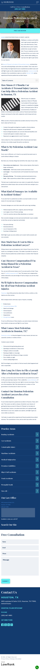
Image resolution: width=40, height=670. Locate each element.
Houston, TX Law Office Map (11, 608)
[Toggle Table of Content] (36, 80)
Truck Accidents (7, 478)
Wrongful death (7, 317)
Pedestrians (4, 293)
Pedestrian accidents (6, 335)
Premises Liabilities (8, 466)
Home (3, 37)
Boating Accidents (7, 434)
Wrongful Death (7, 485)
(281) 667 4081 (20, 9)
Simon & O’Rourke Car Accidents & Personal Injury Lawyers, (18, 64)
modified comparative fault (12, 273)
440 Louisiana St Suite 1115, (8, 502)
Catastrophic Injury (8, 447)
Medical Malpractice (8, 460)
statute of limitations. (33, 380)
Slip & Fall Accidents (8, 472)
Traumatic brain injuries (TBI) (11, 306)
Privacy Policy (5, 659)
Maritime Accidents (8, 453)
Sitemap (12, 659)
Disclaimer (18, 659)
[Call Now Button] (37, 667)
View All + (4, 491)
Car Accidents (6, 441)
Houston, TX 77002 (6, 504)
